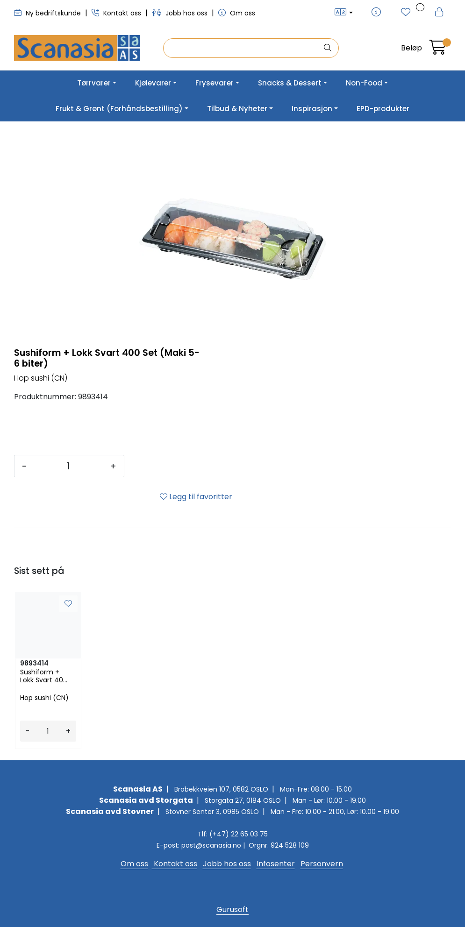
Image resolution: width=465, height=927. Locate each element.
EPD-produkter (383, 108)
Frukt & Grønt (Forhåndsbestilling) (119, 108)
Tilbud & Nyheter (237, 108)
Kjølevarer (153, 83)
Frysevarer (214, 83)
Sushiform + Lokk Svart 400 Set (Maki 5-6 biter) (43, 676)
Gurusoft (232, 909)
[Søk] (243, 48)
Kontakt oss (117, 13)
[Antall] (68, 466)
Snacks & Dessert (290, 83)
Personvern (321, 863)
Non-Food (364, 83)
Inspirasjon (312, 108)
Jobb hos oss (180, 13)
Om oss (236, 13)
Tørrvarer (94, 83)
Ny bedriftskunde (48, 13)
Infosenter (276, 863)
